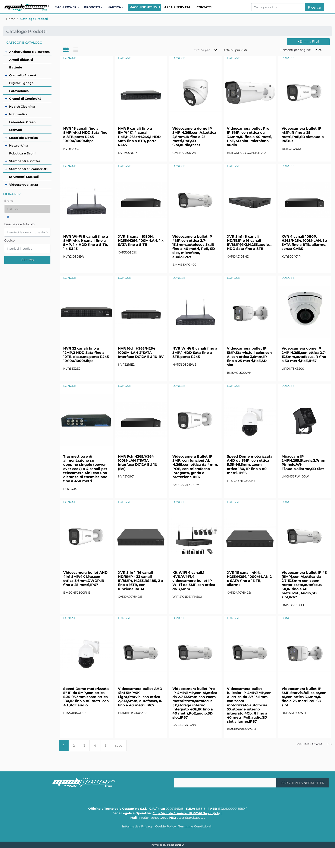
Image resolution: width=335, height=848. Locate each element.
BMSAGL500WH (239, 373)
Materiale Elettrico (23, 138)
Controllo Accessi (22, 75)
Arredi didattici (21, 60)
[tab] (68, 50)
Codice (9, 240)
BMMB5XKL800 (293, 605)
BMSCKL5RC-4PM (185, 485)
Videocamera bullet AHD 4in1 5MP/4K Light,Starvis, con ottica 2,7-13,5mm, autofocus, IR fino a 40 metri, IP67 (140, 697)
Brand (8, 201)
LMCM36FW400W (295, 476)
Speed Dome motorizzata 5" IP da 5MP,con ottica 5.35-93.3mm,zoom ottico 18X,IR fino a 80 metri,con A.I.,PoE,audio (86, 697)
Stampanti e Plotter (24, 161)
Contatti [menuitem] (204, 7)
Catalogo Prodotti (34, 19)
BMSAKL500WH (294, 713)
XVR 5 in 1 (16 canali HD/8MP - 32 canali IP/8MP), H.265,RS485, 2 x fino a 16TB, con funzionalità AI (140, 581)
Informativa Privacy (137, 826)
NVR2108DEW (73, 256)
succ (118, 745)
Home (10, 19)
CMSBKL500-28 (184, 153)
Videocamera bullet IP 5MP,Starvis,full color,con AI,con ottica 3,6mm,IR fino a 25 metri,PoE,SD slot (249, 356)
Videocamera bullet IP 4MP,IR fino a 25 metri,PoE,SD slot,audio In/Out (303, 134)
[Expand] (7, 52)
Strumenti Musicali (24, 177)
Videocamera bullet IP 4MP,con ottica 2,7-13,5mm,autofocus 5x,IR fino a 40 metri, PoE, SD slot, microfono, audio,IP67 (193, 246)
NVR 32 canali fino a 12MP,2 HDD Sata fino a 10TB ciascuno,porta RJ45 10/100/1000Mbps (86, 354)
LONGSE (69, 58)
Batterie (15, 67)
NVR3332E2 (71, 369)
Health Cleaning (22, 106)
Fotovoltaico (19, 91)
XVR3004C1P (291, 256)
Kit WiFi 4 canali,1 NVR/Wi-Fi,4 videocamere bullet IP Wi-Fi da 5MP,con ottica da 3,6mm (193, 581)
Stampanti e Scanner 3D (28, 169)
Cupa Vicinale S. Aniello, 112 (186, 813)
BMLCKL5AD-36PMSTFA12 (246, 153)
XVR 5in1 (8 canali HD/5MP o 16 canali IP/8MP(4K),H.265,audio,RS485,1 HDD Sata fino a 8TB (250, 242)
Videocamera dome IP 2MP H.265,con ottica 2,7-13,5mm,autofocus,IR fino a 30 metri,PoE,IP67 (304, 354)
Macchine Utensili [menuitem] (144, 7)
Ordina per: (202, 50)
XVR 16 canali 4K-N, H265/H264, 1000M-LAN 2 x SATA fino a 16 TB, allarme (249, 579)
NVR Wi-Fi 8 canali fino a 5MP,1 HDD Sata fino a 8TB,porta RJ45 (194, 352)
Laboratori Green (22, 122)
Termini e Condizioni (194, 826)
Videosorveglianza (23, 185)
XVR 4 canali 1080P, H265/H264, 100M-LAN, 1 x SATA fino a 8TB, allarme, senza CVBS (304, 242)
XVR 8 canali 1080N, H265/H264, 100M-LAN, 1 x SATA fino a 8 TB (141, 240)
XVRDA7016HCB (239, 592)
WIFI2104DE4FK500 (187, 597)
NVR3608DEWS (184, 364)
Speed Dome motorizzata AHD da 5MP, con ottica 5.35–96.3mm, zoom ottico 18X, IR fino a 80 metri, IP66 (249, 464)
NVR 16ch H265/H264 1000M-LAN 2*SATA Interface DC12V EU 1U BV (141, 352)
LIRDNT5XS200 (293, 369)
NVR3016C (71, 149)
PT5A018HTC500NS (241, 481)
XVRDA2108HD (238, 256)
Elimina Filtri (308, 41)
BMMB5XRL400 (184, 725)
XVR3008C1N (127, 252)
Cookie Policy (165, 826)
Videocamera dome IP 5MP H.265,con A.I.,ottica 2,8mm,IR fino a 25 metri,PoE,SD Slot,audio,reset (194, 136)
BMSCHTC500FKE (76, 592)
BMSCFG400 (291, 149)
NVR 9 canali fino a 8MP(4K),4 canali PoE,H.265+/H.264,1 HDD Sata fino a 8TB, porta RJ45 (139, 136)
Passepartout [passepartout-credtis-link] (175, 844)
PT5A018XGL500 (75, 713)
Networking (18, 145)
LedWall (15, 130)
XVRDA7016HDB (130, 597)
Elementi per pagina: (295, 50)
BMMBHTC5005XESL (133, 713)
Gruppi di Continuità (25, 99)
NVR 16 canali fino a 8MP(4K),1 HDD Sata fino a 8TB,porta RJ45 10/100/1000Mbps (85, 134)
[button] (314, 7)
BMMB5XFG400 (184, 265)
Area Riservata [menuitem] (177, 7)
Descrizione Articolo (19, 224)
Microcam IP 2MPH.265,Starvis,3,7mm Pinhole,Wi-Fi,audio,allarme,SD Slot (303, 462)
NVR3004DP (127, 153)
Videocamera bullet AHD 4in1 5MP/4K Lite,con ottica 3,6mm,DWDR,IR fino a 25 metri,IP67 (85, 579)
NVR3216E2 (126, 364)
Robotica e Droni (22, 153)
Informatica (18, 114)
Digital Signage (21, 83)
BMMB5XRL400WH (241, 729)
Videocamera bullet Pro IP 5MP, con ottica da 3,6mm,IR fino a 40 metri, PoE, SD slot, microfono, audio (249, 136)
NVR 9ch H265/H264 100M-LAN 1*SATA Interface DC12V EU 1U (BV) (137, 462)
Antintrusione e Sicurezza (29, 52)
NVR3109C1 (126, 476)
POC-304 (70, 489)
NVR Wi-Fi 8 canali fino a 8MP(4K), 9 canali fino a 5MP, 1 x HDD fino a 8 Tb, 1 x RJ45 (85, 242)
